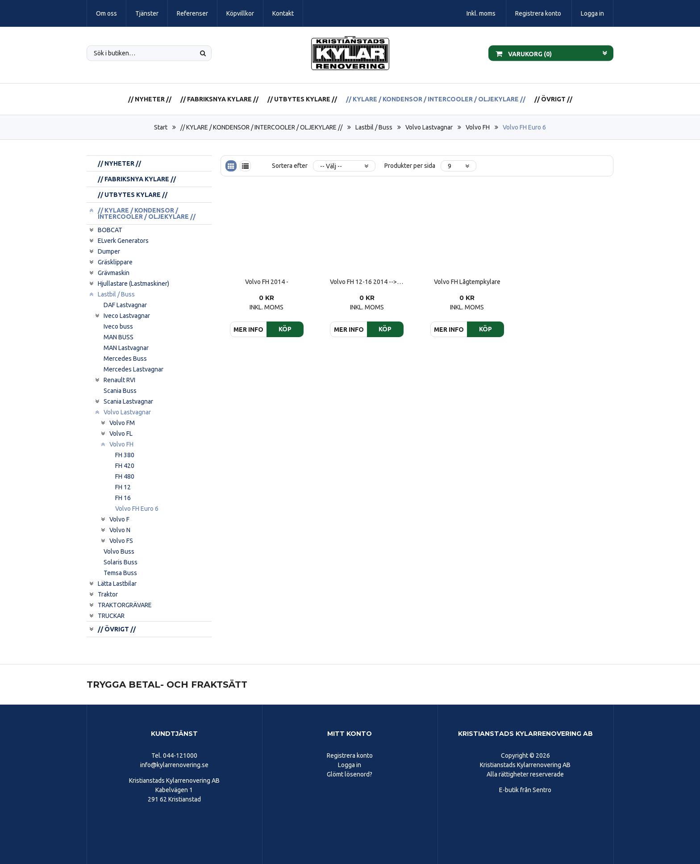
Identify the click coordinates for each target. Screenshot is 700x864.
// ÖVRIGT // (553, 99)
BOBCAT (110, 230)
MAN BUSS (118, 337)
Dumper (109, 251)
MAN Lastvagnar (126, 347)
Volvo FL (121, 433)
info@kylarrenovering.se (174, 764)
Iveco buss (118, 326)
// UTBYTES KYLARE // (302, 99)
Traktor (108, 594)
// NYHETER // (149, 99)
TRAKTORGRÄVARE (125, 605)
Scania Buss (120, 390)
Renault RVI (119, 380)
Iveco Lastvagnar (127, 315)
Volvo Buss (119, 551)
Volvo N (119, 530)
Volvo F (119, 519)
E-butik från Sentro (525, 789)
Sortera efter (290, 165)
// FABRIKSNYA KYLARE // (219, 99)
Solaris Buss (121, 562)
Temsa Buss (120, 572)
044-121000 (180, 755)
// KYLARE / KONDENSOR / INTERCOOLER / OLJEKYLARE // (435, 99)
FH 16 (123, 497)
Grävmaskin (113, 272)
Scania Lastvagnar (128, 401)
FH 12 (123, 487)
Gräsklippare (115, 262)
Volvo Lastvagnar (429, 127)
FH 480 (124, 476)
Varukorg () (524, 53)
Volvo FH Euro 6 (524, 127)
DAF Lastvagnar (125, 305)
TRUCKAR (111, 615)
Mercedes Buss (125, 358)
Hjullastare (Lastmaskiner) (133, 283)
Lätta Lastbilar (117, 583)
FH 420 (124, 465)
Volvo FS (121, 540)
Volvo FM (122, 422)
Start (160, 127)
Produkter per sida (409, 165)
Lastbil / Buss (373, 127)
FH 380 (124, 455)
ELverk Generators (123, 240)
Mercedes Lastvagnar (133, 369)
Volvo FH (478, 127)
